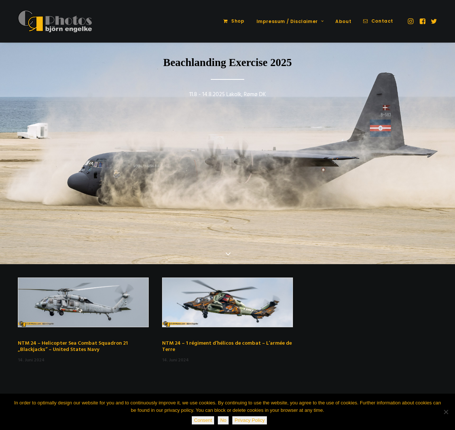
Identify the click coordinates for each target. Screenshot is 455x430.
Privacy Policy (250, 420)
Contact (382, 21)
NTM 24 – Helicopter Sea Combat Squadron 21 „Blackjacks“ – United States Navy (73, 346)
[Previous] (19, 172)
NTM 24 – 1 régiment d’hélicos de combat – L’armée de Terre (227, 346)
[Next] (436, 172)
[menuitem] (233, 21)
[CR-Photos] (55, 21)
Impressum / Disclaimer (290, 21)
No (223, 420)
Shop (237, 21)
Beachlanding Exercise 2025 (227, 62)
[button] (411, 21)
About (343, 21)
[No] (445, 412)
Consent (203, 420)
